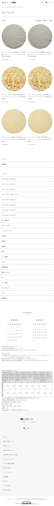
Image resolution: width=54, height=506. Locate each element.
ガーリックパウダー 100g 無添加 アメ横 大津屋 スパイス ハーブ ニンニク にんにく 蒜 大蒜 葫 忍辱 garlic (14, 54)
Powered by (27, 502)
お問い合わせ (6, 490)
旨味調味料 (5, 267)
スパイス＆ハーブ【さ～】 (9, 189)
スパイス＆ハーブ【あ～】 (9, 179)
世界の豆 (4, 241)
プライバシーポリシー (9, 459)
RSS (4, 468)
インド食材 (5, 256)
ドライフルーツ (6, 288)
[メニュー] (51, 2)
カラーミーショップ (11, 499)
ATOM (8, 468)
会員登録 (5, 476)
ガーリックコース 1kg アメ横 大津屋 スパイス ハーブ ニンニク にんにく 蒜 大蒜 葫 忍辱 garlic (39, 139)
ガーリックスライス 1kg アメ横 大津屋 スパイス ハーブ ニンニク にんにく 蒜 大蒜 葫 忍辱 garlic (39, 96)
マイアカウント (7, 472)
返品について (6, 446)
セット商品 (5, 282)
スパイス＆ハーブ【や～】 (9, 210)
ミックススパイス (6, 230)
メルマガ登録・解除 (8, 463)
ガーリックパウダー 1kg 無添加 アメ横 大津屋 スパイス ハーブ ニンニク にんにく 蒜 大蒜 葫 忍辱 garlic (39, 54)
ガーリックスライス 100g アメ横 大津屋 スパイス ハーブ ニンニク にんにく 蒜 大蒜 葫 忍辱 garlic (14, 96)
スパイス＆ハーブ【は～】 (9, 199)
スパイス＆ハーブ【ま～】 (9, 205)
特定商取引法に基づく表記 (10, 454)
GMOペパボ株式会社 (32, 499)
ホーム (3, 7)
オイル (3, 262)
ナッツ (3, 293)
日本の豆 (4, 236)
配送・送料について (8, 441)
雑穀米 (3, 246)
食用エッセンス (6, 272)
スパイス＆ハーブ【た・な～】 (10, 194)
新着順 (50, 20)
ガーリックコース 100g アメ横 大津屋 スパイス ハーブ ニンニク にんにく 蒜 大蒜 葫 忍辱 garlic (14, 139)
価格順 (45, 20)
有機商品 (4, 164)
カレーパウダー (6, 225)
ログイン (5, 481)
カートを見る (6, 485)
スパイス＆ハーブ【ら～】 (9, 215)
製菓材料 (4, 298)
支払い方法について (8, 450)
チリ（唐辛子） (6, 220)
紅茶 (3, 251)
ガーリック (21, 7)
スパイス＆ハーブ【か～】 (12, 7)
